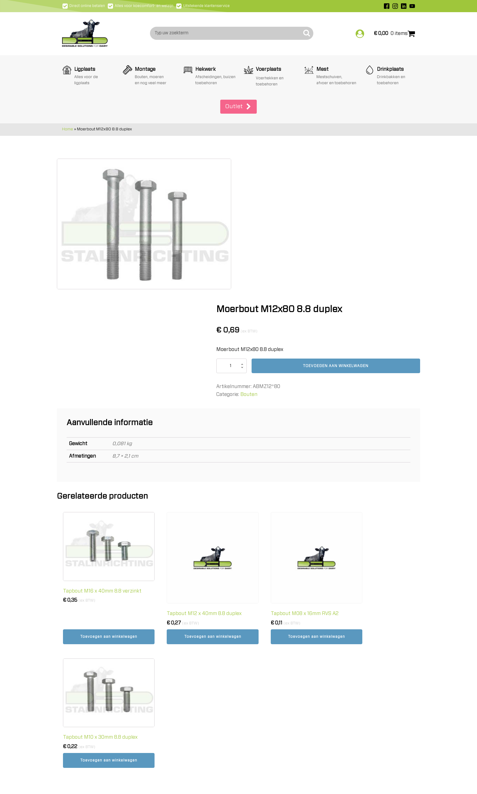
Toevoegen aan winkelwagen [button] (101, 519)
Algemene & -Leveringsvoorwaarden (286, 654)
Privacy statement (266, 671)
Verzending (258, 637)
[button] (238, 106)
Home (67, 129)
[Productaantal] (261, 219)
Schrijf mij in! (356, 692)
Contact (254, 679)
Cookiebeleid (259, 663)
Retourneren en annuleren (276, 646)
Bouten (278, 248)
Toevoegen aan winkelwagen (351, 220)
